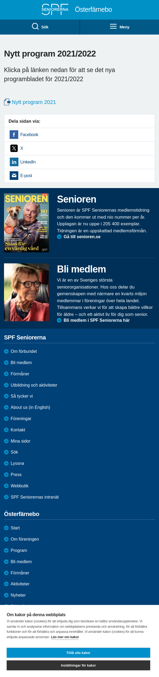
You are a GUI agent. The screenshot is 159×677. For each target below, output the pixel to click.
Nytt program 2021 (34, 102)
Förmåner (20, 374)
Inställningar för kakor (78, 665)
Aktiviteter (20, 584)
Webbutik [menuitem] (19, 486)
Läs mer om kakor (65, 637)
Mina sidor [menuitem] (20, 441)
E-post (26, 175)
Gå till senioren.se (82, 236)
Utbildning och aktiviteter (34, 385)
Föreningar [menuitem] (21, 418)
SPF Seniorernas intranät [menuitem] (35, 497)
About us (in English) (30, 407)
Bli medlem (21, 362)
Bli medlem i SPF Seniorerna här (97, 320)
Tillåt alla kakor (79, 653)
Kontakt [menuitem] (18, 430)
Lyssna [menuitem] (17, 463)
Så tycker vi (22, 396)
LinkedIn (28, 162)
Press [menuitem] (16, 474)
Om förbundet (24, 351)
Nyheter (18, 595)
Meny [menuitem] (119, 26)
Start (15, 528)
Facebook (29, 134)
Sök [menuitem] (39, 26)
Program (19, 550)
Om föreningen (25, 539)
